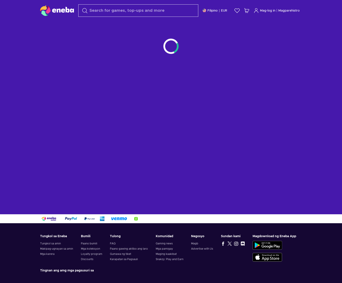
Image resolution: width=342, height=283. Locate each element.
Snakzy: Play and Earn (169, 259)
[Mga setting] (214, 10)
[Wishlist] (237, 10)
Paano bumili (89, 243)
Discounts (87, 259)
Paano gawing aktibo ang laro (129, 248)
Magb (194, 243)
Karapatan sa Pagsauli (124, 259)
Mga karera (47, 254)
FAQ (113, 243)
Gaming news (164, 243)
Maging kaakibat (166, 254)
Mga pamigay (164, 248)
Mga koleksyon (90, 248)
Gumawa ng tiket (120, 254)
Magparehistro (289, 10)
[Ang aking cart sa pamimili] (246, 10)
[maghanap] (138, 11)
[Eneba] (57, 10)
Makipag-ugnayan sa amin (56, 248)
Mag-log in (264, 10)
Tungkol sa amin (50, 243)
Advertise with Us (202, 248)
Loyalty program (91, 254)
